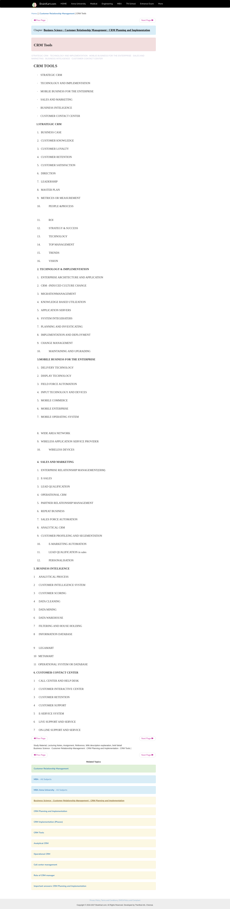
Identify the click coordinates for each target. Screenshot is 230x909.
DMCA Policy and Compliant (129, 900)
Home (34, 13)
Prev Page (39, 20)
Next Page (147, 20)
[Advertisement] (179, 56)
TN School (131, 3)
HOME (64, 3)
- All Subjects (42, 779)
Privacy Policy (95, 900)
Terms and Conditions (109, 900)
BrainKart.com (47, 4)
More (160, 3)
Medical (93, 3)
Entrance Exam (147, 3)
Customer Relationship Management (57, 13)
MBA (119, 3)
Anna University (78, 3)
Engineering (107, 3)
